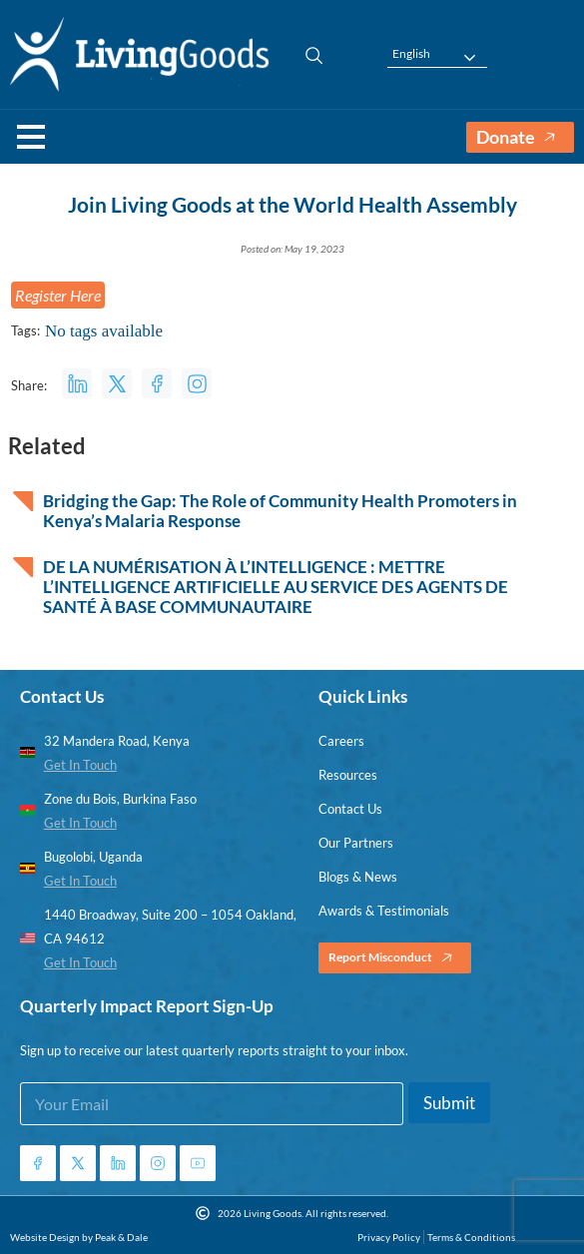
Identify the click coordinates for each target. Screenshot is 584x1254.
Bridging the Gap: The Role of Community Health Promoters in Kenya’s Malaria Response (280, 511)
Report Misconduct (394, 957)
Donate (520, 137)
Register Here (58, 295)
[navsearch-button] (304, 55)
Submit (449, 1102)
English (411, 54)
